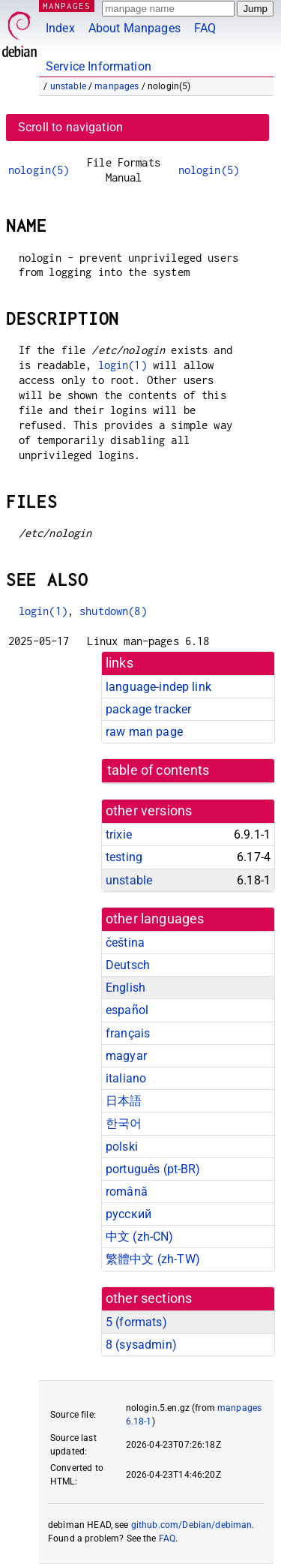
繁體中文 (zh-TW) (153, 1259)
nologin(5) (39, 170)
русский (128, 1214)
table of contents (158, 770)
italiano (126, 1078)
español (127, 1010)
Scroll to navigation (70, 127)
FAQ (205, 28)
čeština (125, 942)
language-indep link (158, 687)
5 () (136, 1322)
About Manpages (134, 28)
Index (60, 28)
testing (124, 857)
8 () (141, 1344)
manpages (116, 86)
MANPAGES (67, 6)
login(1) (122, 365)
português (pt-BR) (153, 1169)
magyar (126, 1056)
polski (122, 1146)
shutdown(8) (113, 611)
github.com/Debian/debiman (192, 1525)
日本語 (124, 1101)
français (128, 1033)
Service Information (98, 66)
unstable (68, 86)
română (127, 1191)
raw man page (144, 732)
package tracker (148, 709)
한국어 (124, 1123)
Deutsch (128, 965)
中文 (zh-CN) (140, 1236)
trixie (119, 834)
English (125, 987)
